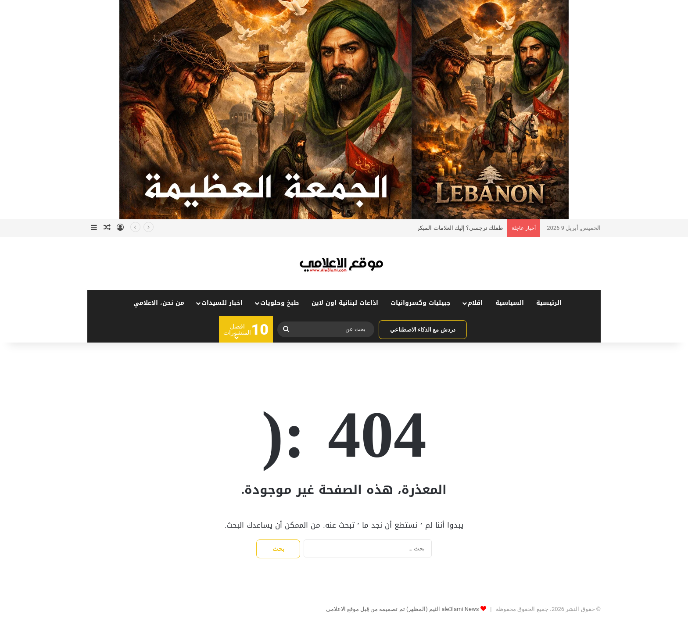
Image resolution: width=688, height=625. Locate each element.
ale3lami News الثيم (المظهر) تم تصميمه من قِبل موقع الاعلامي (402, 609)
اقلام (475, 303)
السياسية (509, 303)
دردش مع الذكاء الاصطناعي (422, 329)
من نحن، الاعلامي (158, 303)
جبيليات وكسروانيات (421, 303)
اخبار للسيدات (222, 303)
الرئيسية (549, 303)
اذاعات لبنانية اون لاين (345, 303)
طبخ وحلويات (279, 303)
